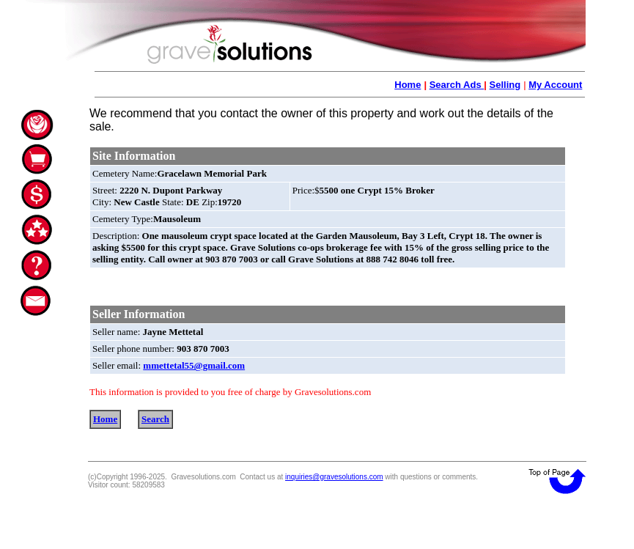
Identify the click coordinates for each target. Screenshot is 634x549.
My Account (555, 84)
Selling (505, 84)
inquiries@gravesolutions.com (334, 477)
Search (155, 418)
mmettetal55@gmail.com (194, 365)
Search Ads (457, 84)
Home (407, 84)
